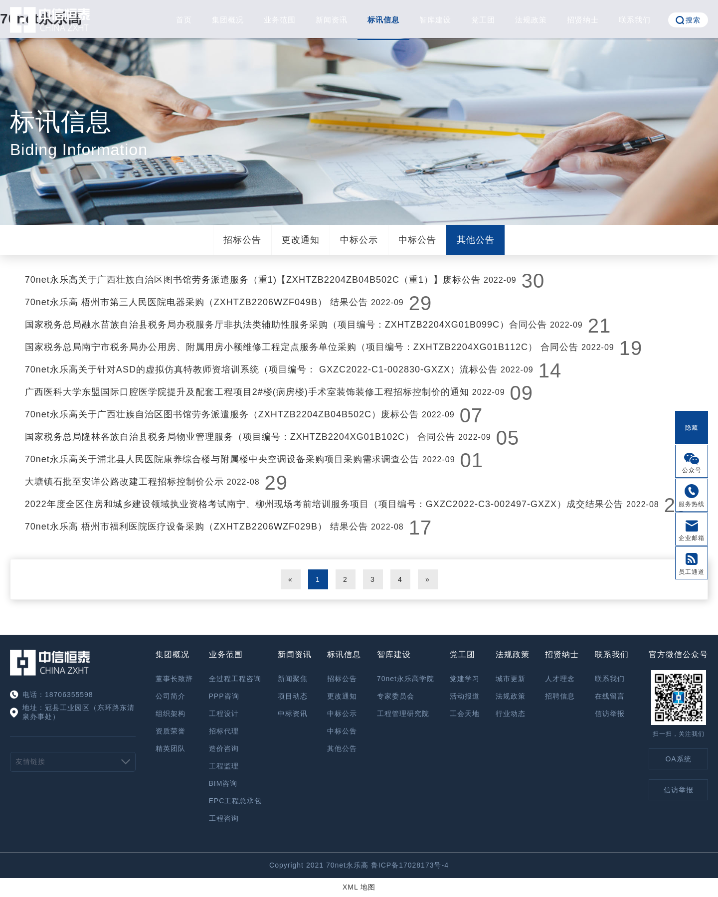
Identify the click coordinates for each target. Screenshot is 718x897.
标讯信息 (383, 19)
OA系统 (678, 759)
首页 (184, 19)
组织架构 (170, 714)
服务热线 (692, 504)
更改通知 (301, 240)
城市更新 (511, 679)
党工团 (483, 19)
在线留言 (610, 696)
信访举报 (610, 714)
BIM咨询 (223, 783)
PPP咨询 (224, 696)
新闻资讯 (332, 19)
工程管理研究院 (403, 714)
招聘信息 (560, 696)
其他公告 (476, 240)
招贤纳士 (583, 19)
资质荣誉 (170, 731)
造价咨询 (224, 748)
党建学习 (465, 679)
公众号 (692, 470)
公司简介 (170, 696)
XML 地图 (359, 887)
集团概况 (228, 19)
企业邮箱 (692, 538)
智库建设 (435, 19)
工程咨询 (224, 818)
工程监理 (224, 766)
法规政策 (531, 19)
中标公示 (359, 240)
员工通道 (692, 571)
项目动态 (293, 696)
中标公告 (417, 240)
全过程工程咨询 (235, 679)
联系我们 (635, 19)
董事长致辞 (174, 679)
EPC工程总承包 (235, 801)
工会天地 (465, 714)
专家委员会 (395, 696)
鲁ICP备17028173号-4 (410, 865)
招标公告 (242, 240)
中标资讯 (293, 714)
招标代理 (224, 731)
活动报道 (465, 696)
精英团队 (170, 748)
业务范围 (280, 19)
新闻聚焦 (293, 679)
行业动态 (511, 714)
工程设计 (224, 714)
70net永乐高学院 (405, 679)
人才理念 (560, 679)
